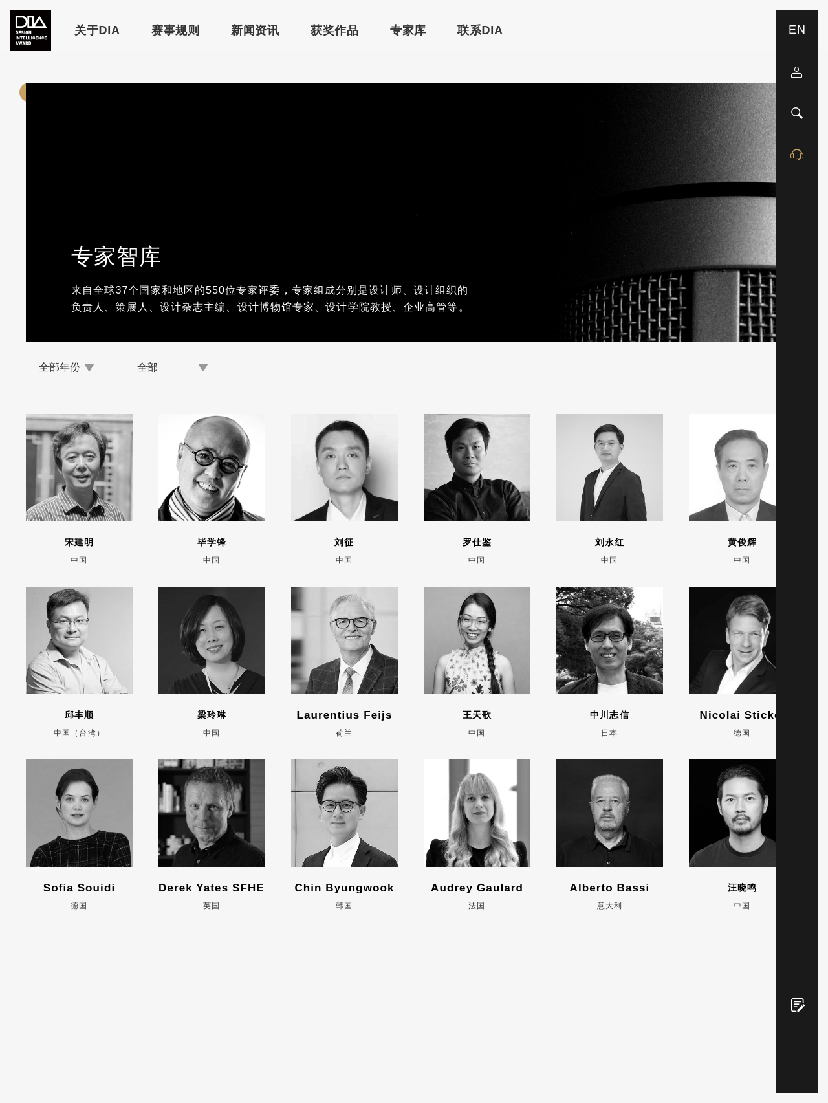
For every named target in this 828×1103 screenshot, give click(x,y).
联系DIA (480, 30)
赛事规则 (175, 30)
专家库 (408, 30)
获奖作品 (334, 30)
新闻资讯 (255, 30)
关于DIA (97, 30)
